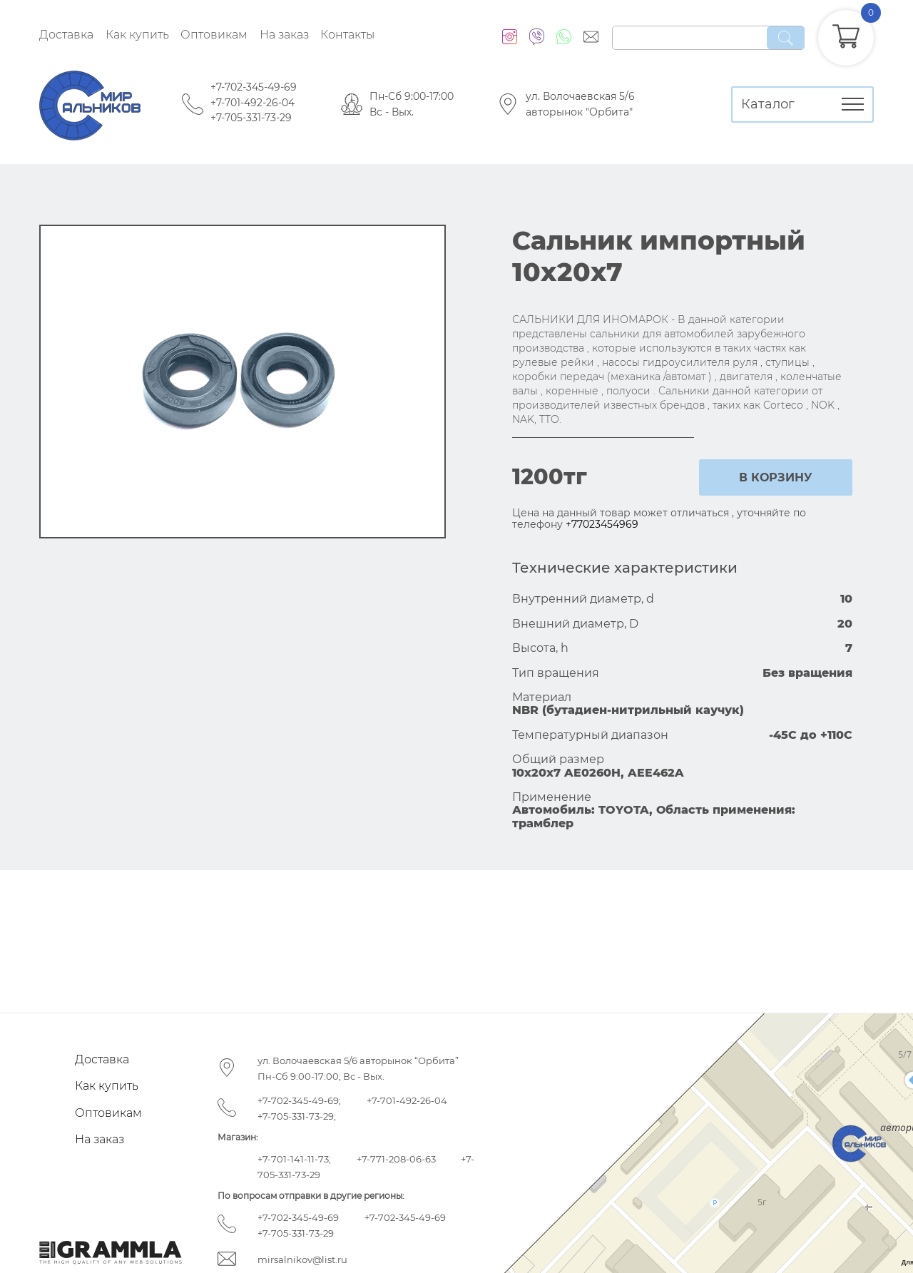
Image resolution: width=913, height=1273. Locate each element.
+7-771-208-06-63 (396, 1159)
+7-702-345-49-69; (299, 1100)
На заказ (284, 34)
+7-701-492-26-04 (252, 102)
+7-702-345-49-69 (253, 87)
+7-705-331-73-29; (296, 1116)
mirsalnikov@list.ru (302, 1259)
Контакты (347, 34)
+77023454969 (602, 524)
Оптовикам (214, 34)
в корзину (775, 477)
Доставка (66, 34)
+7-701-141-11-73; (294, 1159)
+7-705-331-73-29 (251, 117)
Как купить (137, 34)
